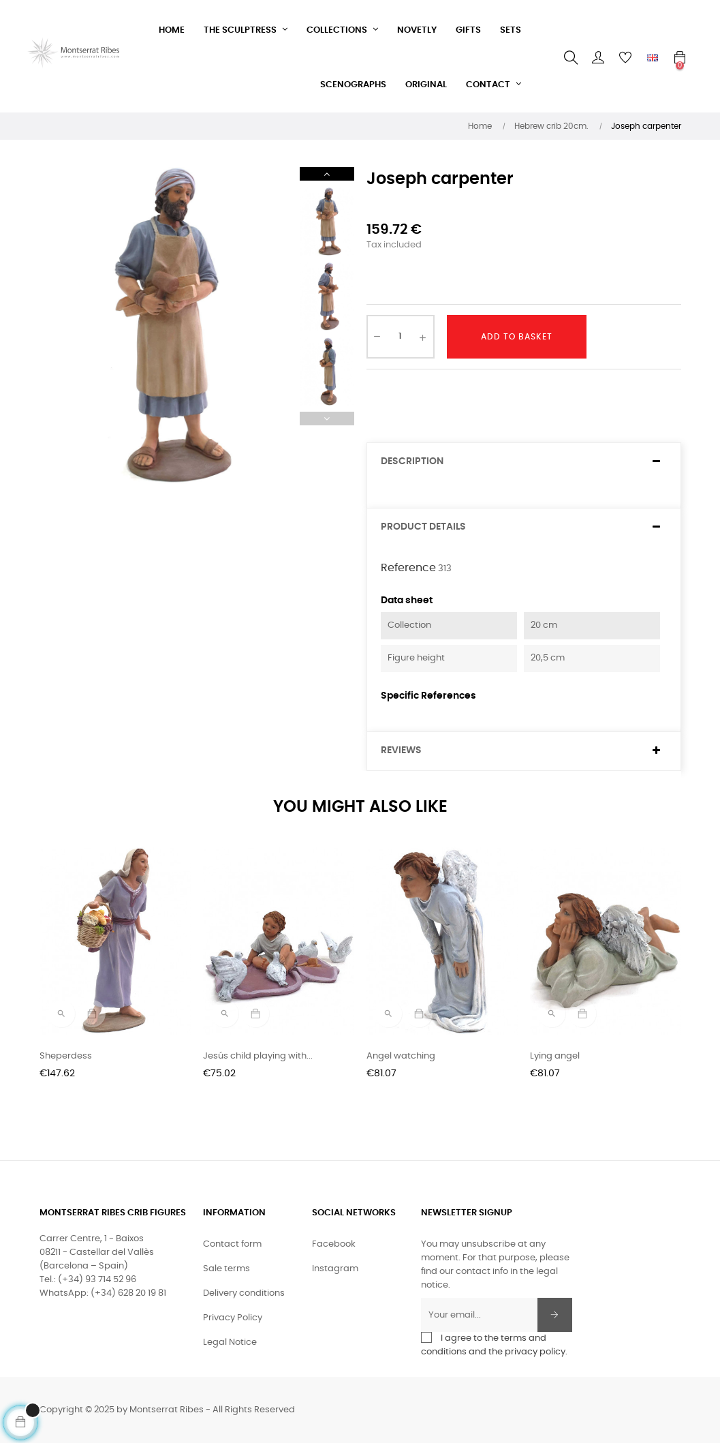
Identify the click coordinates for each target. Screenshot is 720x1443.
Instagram (335, 1268)
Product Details (423, 527)
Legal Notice (230, 1342)
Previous (327, 418)
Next (327, 174)
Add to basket (516, 337)
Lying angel (555, 1056)
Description (412, 461)
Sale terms (226, 1268)
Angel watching (400, 1056)
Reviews (401, 750)
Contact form (232, 1244)
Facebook (334, 1244)
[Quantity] (400, 336)
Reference (408, 567)
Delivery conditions (244, 1293)
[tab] (523, 462)
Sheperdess (66, 1056)
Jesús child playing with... (258, 1056)
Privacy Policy (232, 1317)
